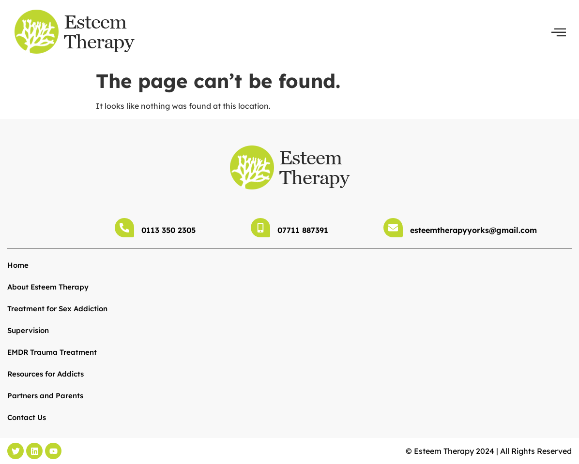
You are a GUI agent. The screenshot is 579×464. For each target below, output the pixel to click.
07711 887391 (302, 230)
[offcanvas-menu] (558, 33)
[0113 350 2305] (124, 227)
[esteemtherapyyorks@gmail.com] (393, 227)
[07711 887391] (260, 227)
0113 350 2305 (168, 230)
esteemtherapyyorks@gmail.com (473, 230)
